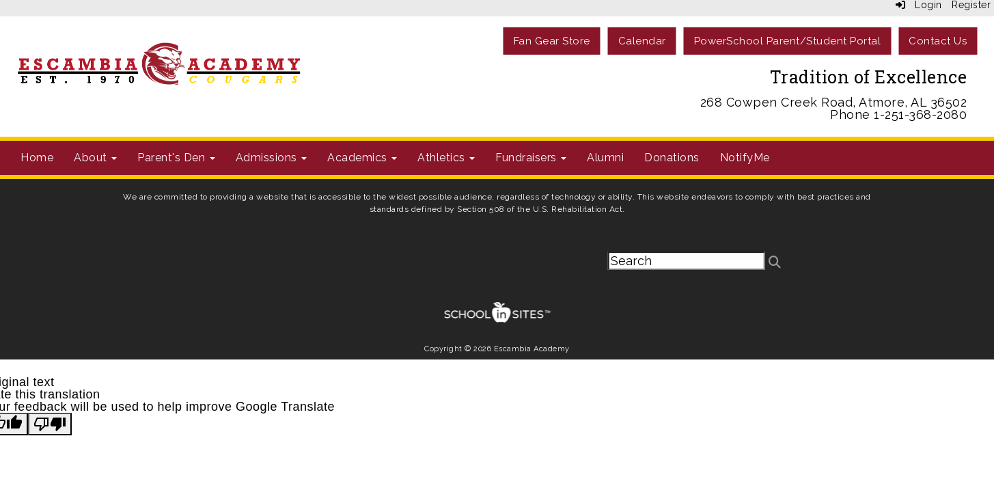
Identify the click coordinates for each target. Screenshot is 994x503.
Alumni (605, 157)
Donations (672, 157)
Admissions (271, 157)
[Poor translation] (50, 424)
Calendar (642, 41)
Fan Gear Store (552, 41)
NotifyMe (745, 157)
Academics (362, 157)
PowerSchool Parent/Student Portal (787, 41)
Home (36, 157)
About (95, 157)
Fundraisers (530, 157)
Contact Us (938, 41)
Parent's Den (176, 157)
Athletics (446, 157)
